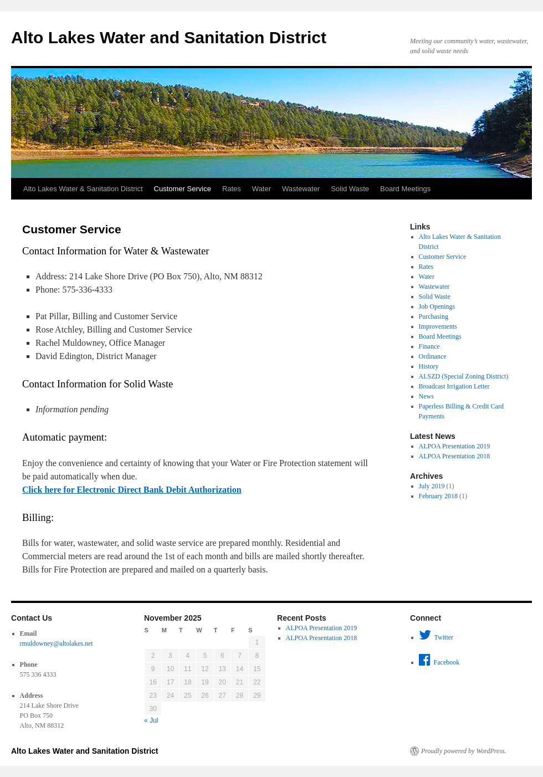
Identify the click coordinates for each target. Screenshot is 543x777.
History (429, 366)
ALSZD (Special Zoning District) (464, 376)
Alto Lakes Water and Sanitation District (168, 37)
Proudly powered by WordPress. (463, 751)
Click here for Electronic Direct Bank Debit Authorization (132, 489)
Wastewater (301, 189)
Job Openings (437, 306)
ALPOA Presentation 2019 (454, 446)
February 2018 (438, 496)
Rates (231, 189)
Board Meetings (405, 189)
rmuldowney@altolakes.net (56, 643)
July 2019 (432, 486)
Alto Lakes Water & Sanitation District (83, 189)
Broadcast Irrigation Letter (454, 386)
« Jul (151, 720)
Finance (429, 346)
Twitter (436, 635)
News (426, 396)
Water (261, 189)
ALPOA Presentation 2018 (454, 456)
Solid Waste (350, 189)
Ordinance (433, 356)
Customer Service (182, 189)
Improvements (438, 326)
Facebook (439, 660)
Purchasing (433, 316)
